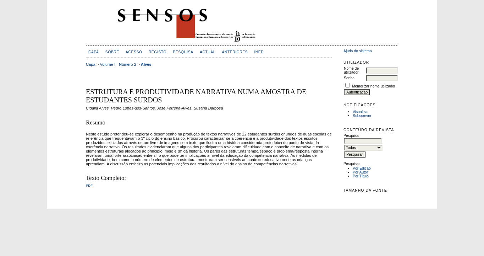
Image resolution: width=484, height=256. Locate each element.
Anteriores (235, 52)
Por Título (361, 176)
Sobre (112, 52)
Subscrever (362, 116)
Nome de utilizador (351, 70)
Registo (157, 52)
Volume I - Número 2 (118, 64)
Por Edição (362, 168)
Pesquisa (183, 52)
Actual (207, 52)
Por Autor (360, 172)
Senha (349, 78)
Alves (146, 64)
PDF (89, 185)
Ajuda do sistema (357, 51)
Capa (93, 52)
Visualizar (361, 112)
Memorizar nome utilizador (373, 86)
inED (259, 52)
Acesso (134, 52)
